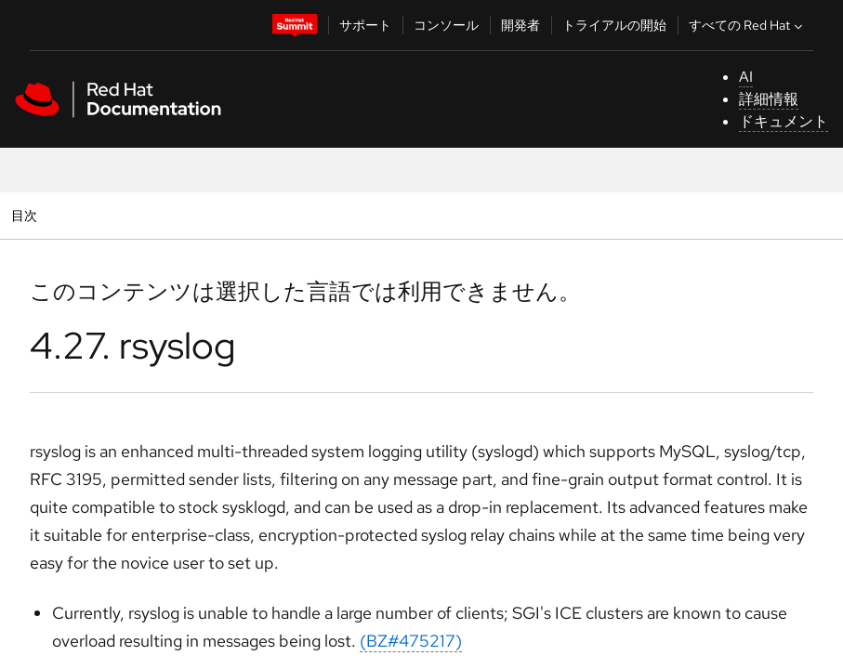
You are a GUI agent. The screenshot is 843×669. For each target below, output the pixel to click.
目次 (26, 215)
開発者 (520, 25)
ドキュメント (783, 121)
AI (746, 76)
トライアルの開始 (614, 25)
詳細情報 (768, 99)
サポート (365, 25)
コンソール (446, 25)
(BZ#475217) (411, 640)
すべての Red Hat (748, 25)
